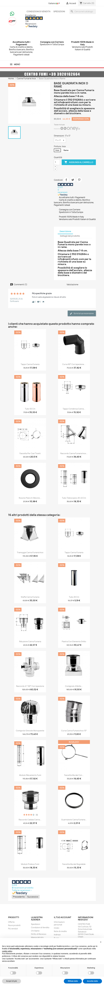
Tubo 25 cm (74, 597)
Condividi (66, 179)
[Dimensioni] (60, 140)
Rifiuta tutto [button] (73, 981)
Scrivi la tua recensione (82, 313)
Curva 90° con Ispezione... (74, 364)
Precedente (19, 896)
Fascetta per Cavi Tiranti (30, 453)
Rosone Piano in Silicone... (30, 498)
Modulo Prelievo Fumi (30, 864)
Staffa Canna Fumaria (30, 597)
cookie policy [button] (7, 951)
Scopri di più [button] (11, 981)
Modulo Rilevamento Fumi (30, 775)
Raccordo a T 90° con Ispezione (30, 686)
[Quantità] (57, 162)
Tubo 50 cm (30, 409)
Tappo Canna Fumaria (30, 364)
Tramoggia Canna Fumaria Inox (30, 552)
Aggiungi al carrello (78, 162)
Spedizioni (59, 11)
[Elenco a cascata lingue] (54, 3)
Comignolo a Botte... (74, 686)
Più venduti (13, 928)
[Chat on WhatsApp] (12, 13)
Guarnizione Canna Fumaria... (74, 819)
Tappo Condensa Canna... (74, 409)
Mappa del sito (37, 937)
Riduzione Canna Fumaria (30, 641)
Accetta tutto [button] (92, 981)
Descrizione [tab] (65, 231)
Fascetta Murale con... (74, 775)
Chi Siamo (35, 931)
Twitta (72, 179)
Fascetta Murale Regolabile (74, 864)
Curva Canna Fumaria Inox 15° (74, 730)
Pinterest (79, 179)
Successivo (32, 896)
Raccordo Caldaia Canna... (30, 819)
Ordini (56, 928)
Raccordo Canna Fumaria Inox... (74, 453)
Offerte (11, 922)
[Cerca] (82, 11)
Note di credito (60, 931)
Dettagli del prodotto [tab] (70, 236)
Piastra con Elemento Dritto (74, 641)
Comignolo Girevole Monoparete (30, 730)
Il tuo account (62, 917)
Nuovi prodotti (14, 925)
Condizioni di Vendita (38, 11)
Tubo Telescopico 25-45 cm (74, 498)
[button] (101, 942)
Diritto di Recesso (38, 934)
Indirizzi (57, 934)
